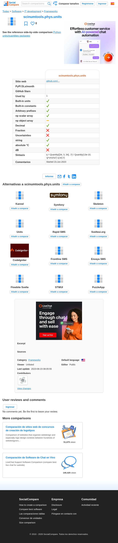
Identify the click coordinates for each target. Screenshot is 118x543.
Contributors (24, 373)
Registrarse (87, 3)
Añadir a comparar (71, 184)
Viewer (20, 364)
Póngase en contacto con (64, 514)
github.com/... (52, 81)
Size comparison (27, 522)
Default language (70, 360)
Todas (5, 11)
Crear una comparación (55, 4)
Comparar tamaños (69, 3)
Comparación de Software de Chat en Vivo (30, 457)
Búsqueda (49, 3)
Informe (49, 176)
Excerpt (21, 343)
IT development (32, 11)
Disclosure (57, 505)
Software (17, 11)
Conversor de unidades (30, 518)
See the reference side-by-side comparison (27, 32)
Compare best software (30, 509)
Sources (21, 352)
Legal (54, 509)
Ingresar (102, 3)
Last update (23, 369)
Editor (64, 364)
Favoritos (26, 23)
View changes (24, 388)
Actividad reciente (90, 505)
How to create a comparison (33, 505)
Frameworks (51, 11)
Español (112, 3)
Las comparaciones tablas (32, 514)
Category (22, 360)
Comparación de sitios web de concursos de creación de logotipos (30, 429)
